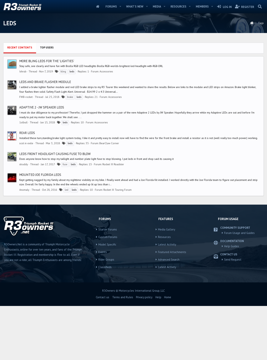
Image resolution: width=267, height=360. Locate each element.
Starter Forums (107, 283)
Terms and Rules (122, 351)
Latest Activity (167, 298)
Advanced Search (168, 313)
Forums (111, 6)
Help (158, 351)
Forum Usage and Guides (239, 287)
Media (157, 6)
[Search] (260, 6)
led (66, 244)
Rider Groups (106, 313)
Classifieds (105, 321)
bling (63, 125)
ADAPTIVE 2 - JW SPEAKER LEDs (41, 161)
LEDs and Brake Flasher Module (45, 136)
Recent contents (19, 101)
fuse (65, 218)
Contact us (102, 351)
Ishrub (22, 125)
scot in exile (26, 197)
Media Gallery (166, 283)
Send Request (232, 313)
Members (202, 6)
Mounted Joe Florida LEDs (40, 229)
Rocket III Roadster (113, 218)
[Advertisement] (133, 68)
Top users (47, 101)
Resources (178, 6)
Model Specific (107, 298)
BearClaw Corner (109, 197)
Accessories (106, 125)
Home (97, 6)
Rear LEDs (27, 187)
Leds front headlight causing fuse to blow (55, 208)
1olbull (23, 176)
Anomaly (24, 244)
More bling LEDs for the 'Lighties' (46, 115)
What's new (134, 6)
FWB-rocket (26, 151)
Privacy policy (144, 351)
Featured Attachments (172, 306)
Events (102, 306)
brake (70, 151)
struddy (23, 218)
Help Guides (231, 300)
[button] (120, 6)
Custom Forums (107, 291)
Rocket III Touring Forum (117, 244)
